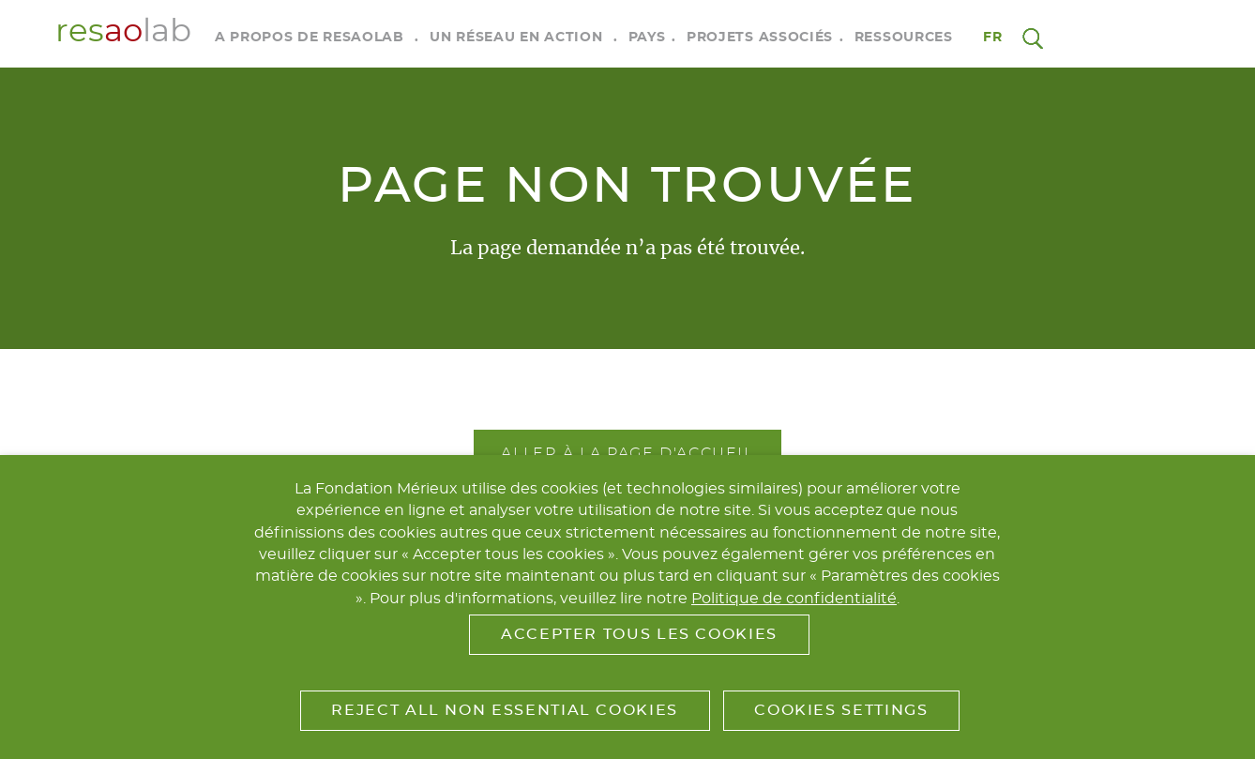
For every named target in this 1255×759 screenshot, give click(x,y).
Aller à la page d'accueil (627, 453)
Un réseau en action (516, 37)
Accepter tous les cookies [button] (639, 634)
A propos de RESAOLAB (309, 37)
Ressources (903, 37)
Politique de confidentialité (794, 598)
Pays (647, 37)
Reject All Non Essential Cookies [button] (504, 710)
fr (993, 37)
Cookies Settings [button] (841, 710)
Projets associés (760, 37)
